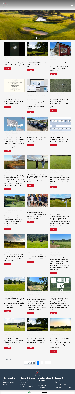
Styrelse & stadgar (8, 383)
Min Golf (40, 383)
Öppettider (58, 381)
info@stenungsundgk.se (61, 384)
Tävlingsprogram (42, 385)
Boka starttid (24, 381)
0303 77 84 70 (58, 383)
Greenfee (23, 383)
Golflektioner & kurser (26, 386)
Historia (5, 384)
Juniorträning (41, 387)
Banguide (23, 384)
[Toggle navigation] (72, 5)
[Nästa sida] (48, 362)
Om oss (5, 381)
